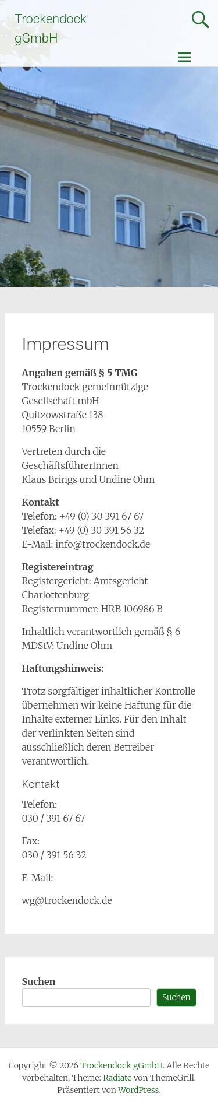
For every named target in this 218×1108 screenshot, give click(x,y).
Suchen (39, 981)
